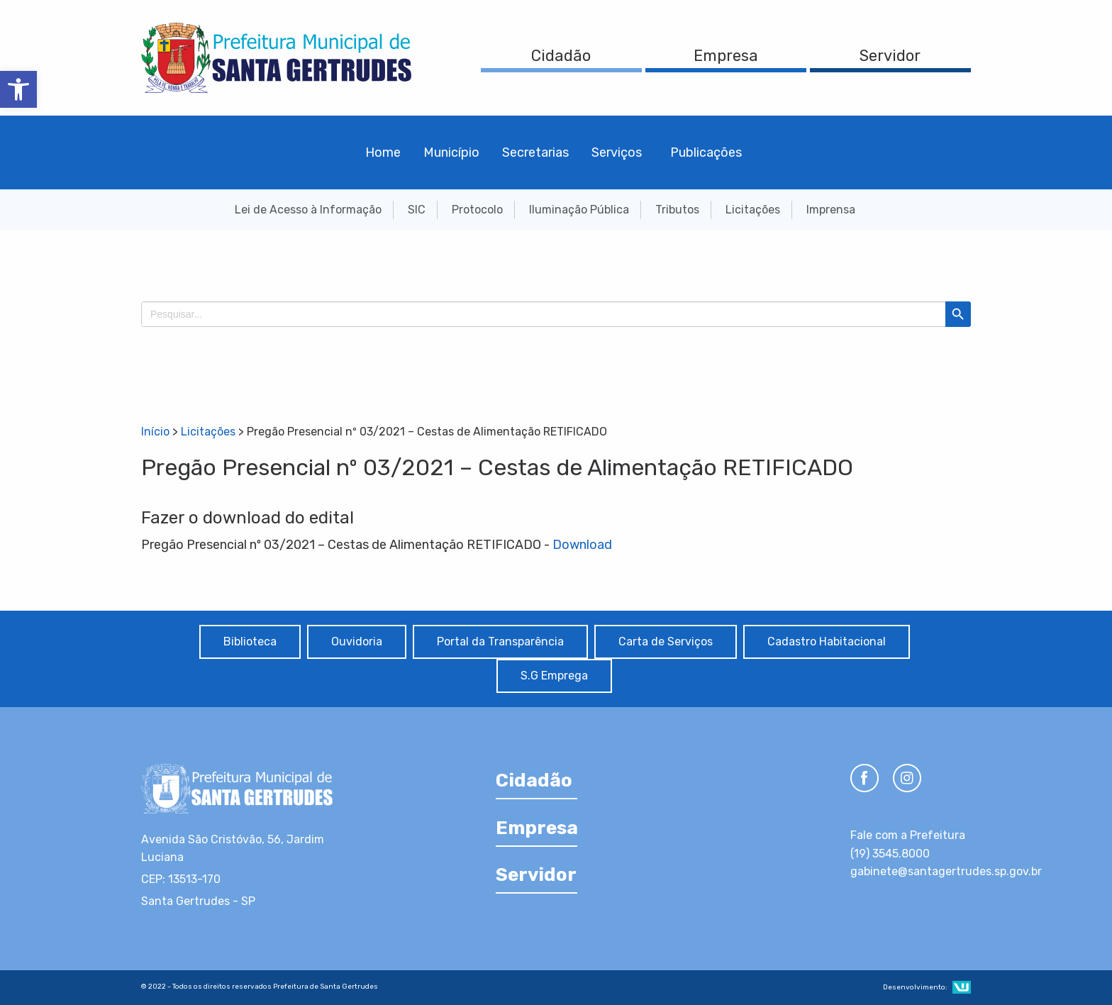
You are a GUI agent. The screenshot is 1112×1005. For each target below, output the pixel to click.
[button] (18, 89)
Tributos (677, 209)
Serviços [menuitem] (616, 152)
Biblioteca (250, 641)
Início (155, 431)
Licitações (752, 209)
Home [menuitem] (383, 152)
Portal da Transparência (500, 641)
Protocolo (477, 209)
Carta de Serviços (665, 641)
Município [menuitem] (451, 152)
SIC (417, 209)
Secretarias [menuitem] (535, 152)
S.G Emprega (554, 675)
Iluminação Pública (579, 209)
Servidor (890, 55)
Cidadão (561, 55)
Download (582, 545)
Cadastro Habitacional (826, 641)
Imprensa (830, 209)
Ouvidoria (356, 641)
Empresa (726, 55)
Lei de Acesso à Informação (308, 209)
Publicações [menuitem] (706, 152)
